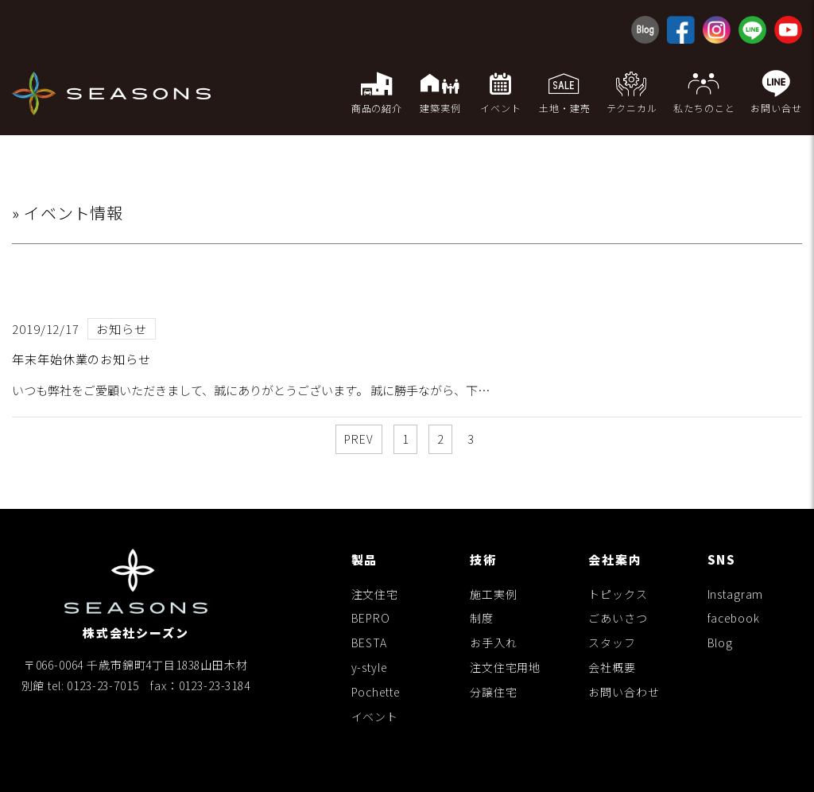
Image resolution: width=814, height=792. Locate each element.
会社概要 (611, 667)
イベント (374, 716)
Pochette (375, 692)
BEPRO (370, 618)
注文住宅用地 (505, 667)
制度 (482, 618)
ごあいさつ (617, 618)
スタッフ (611, 642)
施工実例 (493, 594)
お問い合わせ (623, 692)
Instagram (735, 594)
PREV (359, 439)
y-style (369, 667)
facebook (733, 618)
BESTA (369, 642)
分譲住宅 (493, 692)
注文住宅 (374, 594)
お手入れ (493, 642)
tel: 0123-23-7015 (93, 685)
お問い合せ (776, 92)
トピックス (617, 594)
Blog (720, 642)
